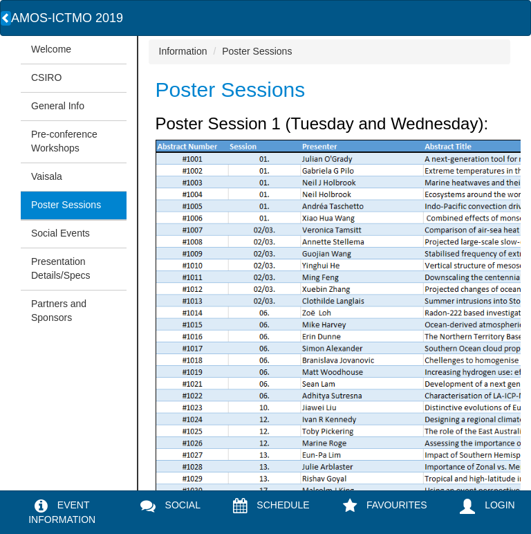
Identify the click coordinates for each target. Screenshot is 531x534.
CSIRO (46, 77)
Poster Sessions (66, 204)
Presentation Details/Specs (61, 268)
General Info (57, 105)
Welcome (51, 49)
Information (183, 51)
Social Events (60, 233)
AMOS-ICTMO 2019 (67, 18)
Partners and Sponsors (58, 310)
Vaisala (46, 176)
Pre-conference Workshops (64, 141)
